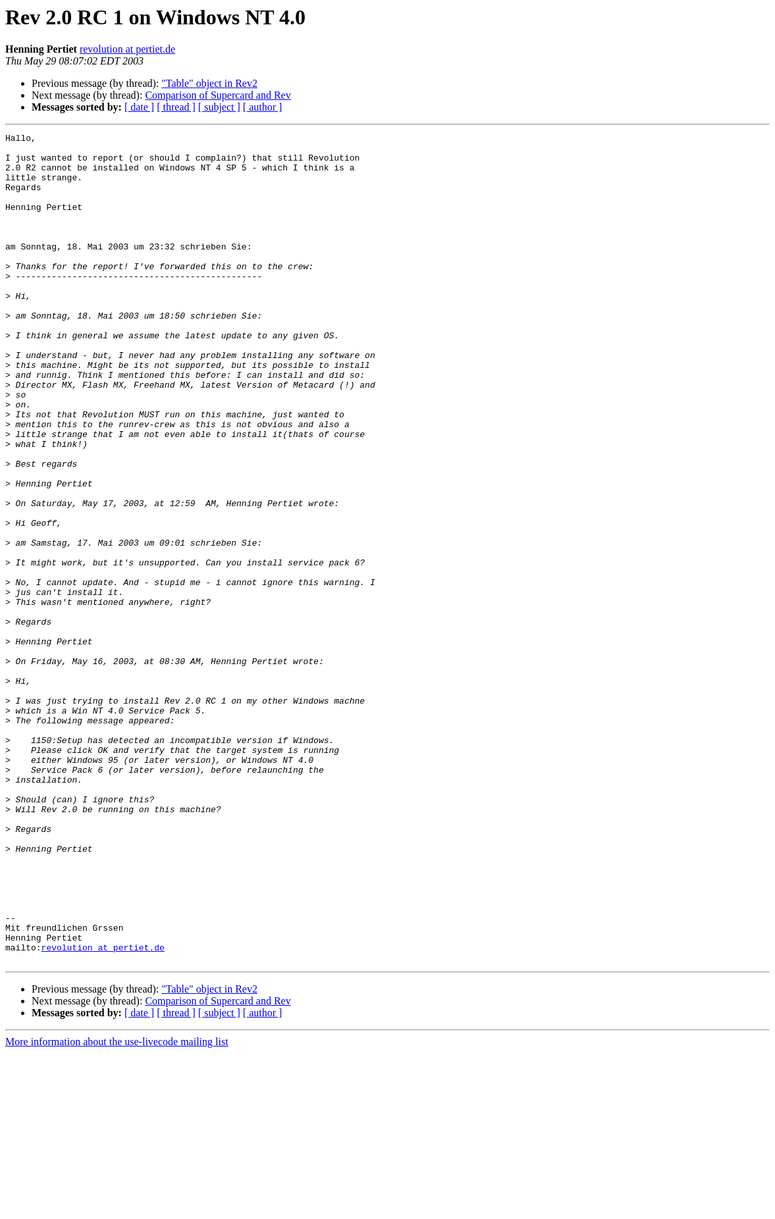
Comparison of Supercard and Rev (217, 95)
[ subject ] (219, 107)
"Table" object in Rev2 (209, 83)
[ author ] (262, 107)
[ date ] (139, 107)
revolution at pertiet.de (127, 49)
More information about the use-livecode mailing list (116, 1207)
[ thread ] (176, 107)
